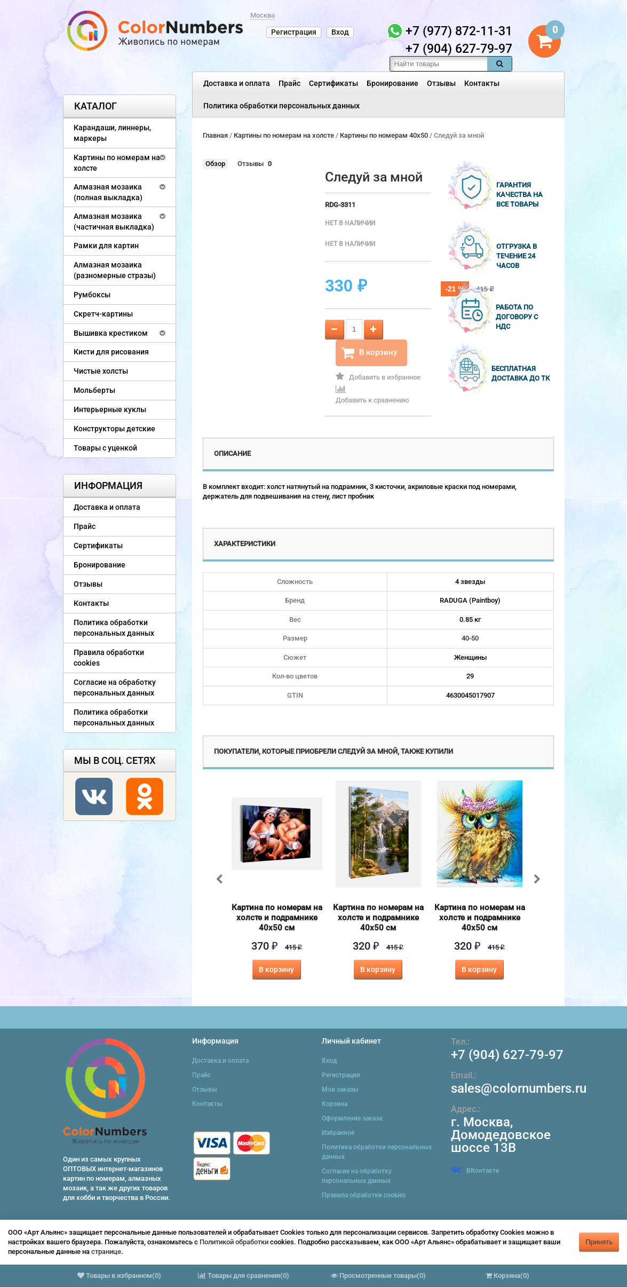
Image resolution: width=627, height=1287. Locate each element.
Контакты (481, 83)
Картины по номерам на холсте (117, 162)
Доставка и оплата (236, 83)
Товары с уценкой (105, 448)
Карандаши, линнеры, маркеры (112, 133)
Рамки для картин (106, 245)
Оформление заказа (352, 1118)
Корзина (334, 1104)
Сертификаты (333, 83)
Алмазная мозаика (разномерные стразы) (115, 270)
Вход (340, 32)
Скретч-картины (103, 314)
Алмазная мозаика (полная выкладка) (108, 192)
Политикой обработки (234, 1242)
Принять (599, 1242)
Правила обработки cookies (109, 657)
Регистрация (293, 32)
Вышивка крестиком (111, 333)
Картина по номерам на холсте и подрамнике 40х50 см (277, 918)
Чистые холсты (101, 371)
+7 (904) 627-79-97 (507, 1054)
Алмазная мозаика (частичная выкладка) (114, 221)
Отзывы (441, 83)
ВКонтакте (475, 1170)
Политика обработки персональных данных (281, 105)
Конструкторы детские (114, 428)
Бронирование (392, 83)
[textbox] (438, 64)
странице (106, 1251)
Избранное (338, 1132)
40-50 (470, 638)
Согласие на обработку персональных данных (115, 687)
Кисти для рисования (111, 352)
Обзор (215, 164)
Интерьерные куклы (110, 409)
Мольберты (94, 390)
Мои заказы (340, 1089)
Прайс (289, 83)
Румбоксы (92, 294)
